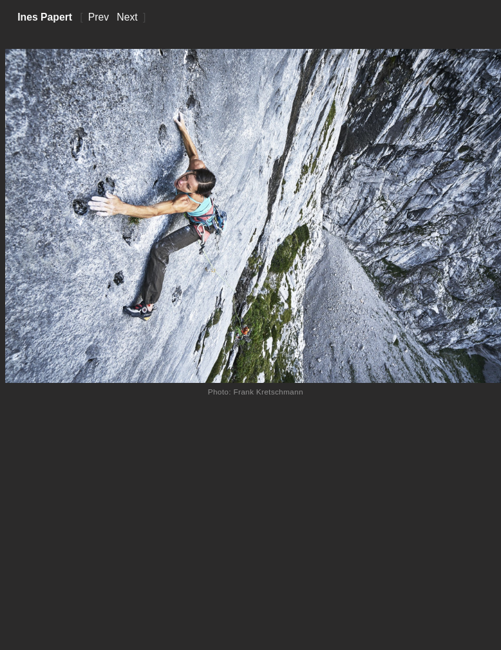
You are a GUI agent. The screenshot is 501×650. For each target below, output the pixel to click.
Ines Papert (44, 17)
